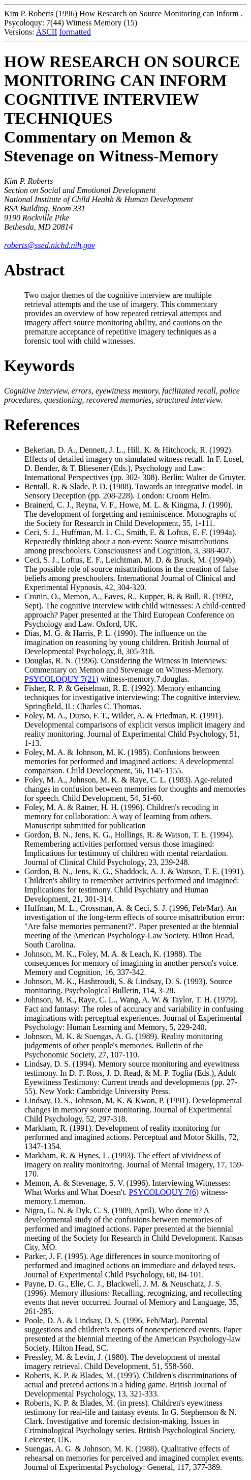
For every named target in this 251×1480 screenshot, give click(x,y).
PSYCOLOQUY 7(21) (61, 679)
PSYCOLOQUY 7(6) (164, 1192)
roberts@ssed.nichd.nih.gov (49, 245)
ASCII (46, 31)
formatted (74, 31)
